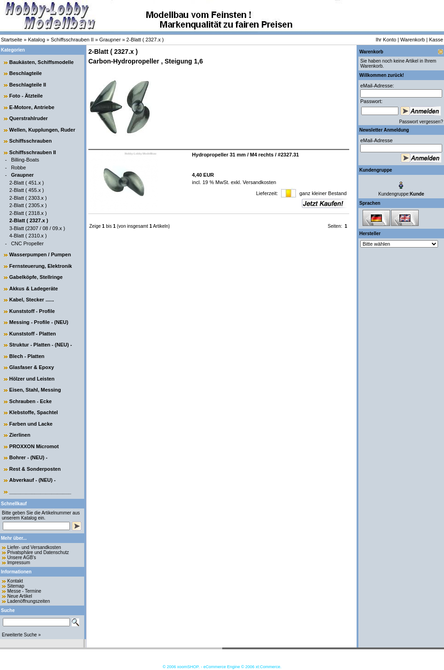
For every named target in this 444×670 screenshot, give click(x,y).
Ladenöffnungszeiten (28, 601)
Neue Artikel (19, 596)
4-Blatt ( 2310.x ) (27, 235)
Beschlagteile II (27, 84)
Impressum (18, 562)
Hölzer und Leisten (31, 378)
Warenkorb (412, 39)
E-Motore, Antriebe (31, 107)
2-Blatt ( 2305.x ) (27, 205)
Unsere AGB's (21, 557)
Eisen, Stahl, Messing (35, 390)
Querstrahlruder (28, 118)
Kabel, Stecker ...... (31, 299)
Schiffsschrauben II (72, 39)
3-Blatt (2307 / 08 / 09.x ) (37, 228)
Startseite (11, 39)
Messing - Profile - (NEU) (38, 322)
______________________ (40, 491)
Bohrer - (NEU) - (28, 457)
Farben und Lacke (30, 424)
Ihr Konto (385, 39)
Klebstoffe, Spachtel (33, 412)
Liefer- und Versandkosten (34, 547)
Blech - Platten (26, 356)
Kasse (436, 39)
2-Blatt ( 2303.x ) (27, 198)
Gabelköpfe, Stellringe (36, 277)
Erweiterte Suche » (21, 634)
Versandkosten (258, 182)
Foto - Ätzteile (26, 95)
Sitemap (15, 586)
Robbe (18, 167)
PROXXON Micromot (34, 446)
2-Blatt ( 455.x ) (26, 190)
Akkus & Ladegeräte (33, 288)
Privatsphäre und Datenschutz (38, 552)
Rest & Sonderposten (35, 469)
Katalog (36, 39)
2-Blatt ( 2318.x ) (27, 213)
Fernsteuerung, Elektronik (40, 266)
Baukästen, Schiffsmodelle (41, 62)
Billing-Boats (25, 159)
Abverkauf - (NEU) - (32, 480)
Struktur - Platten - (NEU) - (40, 344)
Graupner (110, 39)
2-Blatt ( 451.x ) (26, 182)
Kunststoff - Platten (32, 333)
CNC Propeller (27, 243)
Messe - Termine (24, 591)
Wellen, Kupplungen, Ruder (42, 130)
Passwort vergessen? (421, 121)
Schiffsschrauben (30, 141)
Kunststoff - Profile (32, 311)
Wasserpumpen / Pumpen (40, 254)
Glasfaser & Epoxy (31, 367)
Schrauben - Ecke (30, 401)
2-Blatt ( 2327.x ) (145, 39)
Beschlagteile (25, 73)
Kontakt (15, 580)
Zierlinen (19, 435)
